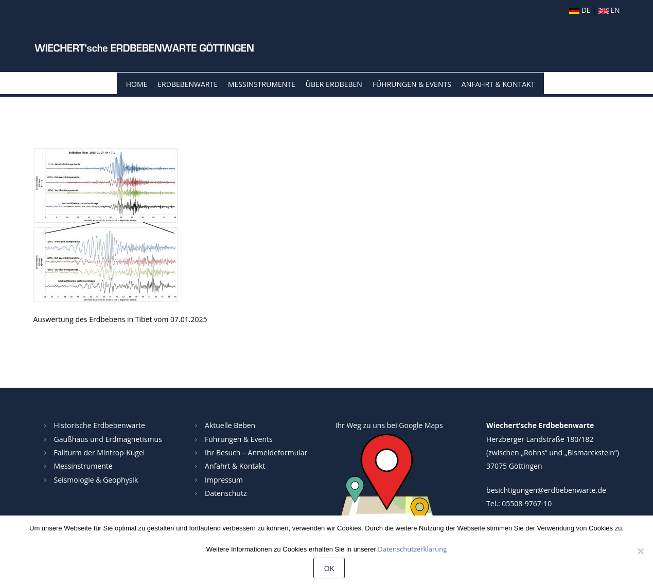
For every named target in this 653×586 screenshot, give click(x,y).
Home (137, 84)
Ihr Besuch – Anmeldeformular (256, 452)
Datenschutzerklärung (412, 549)
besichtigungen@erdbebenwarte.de (546, 490)
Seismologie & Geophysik (96, 480)
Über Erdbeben (334, 84)
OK (329, 568)
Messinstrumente (261, 84)
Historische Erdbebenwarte (99, 425)
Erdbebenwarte (187, 84)
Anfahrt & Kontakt (498, 84)
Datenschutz (225, 493)
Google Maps (421, 425)
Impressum (224, 480)
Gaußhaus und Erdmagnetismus (108, 439)
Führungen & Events (412, 84)
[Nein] (640, 551)
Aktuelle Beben (230, 425)
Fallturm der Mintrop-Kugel (99, 452)
